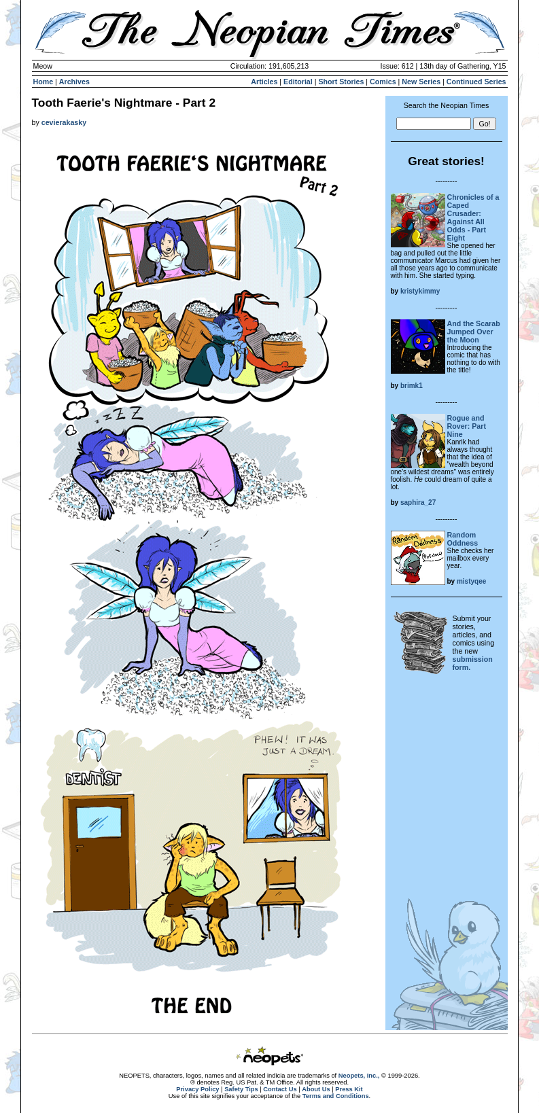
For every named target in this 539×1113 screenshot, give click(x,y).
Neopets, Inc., (359, 1075)
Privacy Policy (197, 1089)
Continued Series (476, 81)
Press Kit (348, 1089)
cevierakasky (63, 122)
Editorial (298, 81)
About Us (316, 1089)
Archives (74, 81)
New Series (421, 81)
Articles (264, 81)
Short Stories (341, 81)
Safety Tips (241, 1089)
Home (43, 81)
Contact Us (279, 1089)
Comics (383, 81)
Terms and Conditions (335, 1096)
